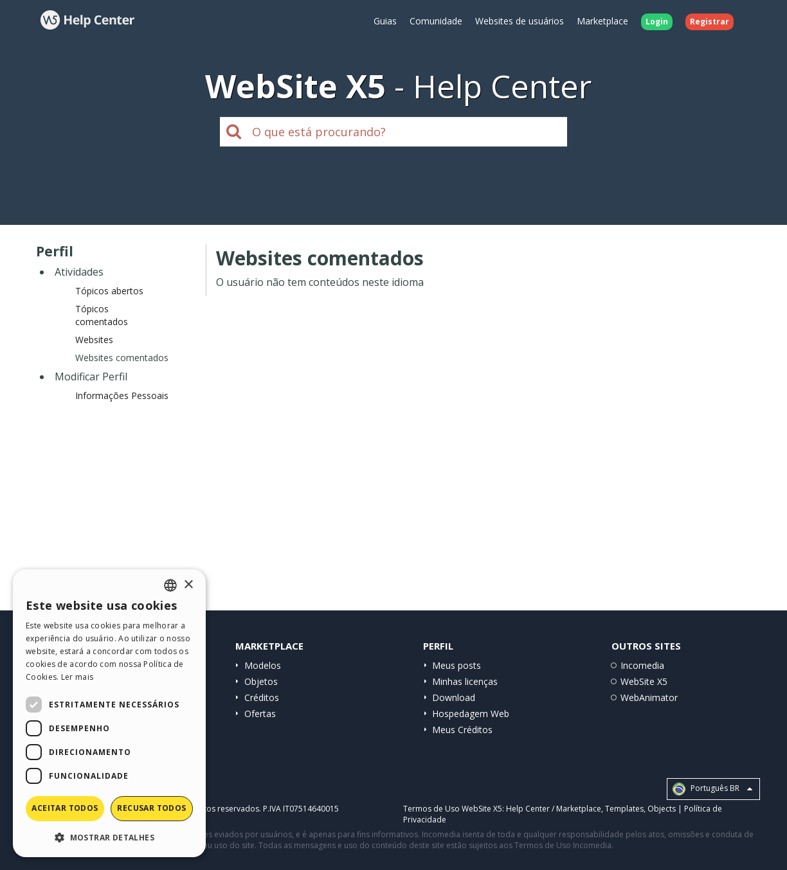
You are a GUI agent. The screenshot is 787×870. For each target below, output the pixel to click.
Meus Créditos (462, 730)
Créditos (261, 697)
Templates (624, 808)
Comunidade (436, 21)
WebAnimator (649, 697)
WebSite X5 (643, 681)
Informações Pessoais (121, 395)
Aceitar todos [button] (65, 808)
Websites (94, 339)
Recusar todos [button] (151, 808)
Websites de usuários (519, 21)
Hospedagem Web (470, 713)
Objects (661, 808)
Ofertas (260, 713)
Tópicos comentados (101, 315)
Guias (385, 21)
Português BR (712, 789)
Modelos (262, 665)
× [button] (188, 585)
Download (453, 697)
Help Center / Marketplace (553, 808)
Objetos (261, 681)
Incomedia (642, 665)
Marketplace (602, 21)
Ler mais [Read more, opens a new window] (77, 676)
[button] (109, 837)
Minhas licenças (465, 681)
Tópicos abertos (109, 291)
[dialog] (109, 713)
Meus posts (456, 665)
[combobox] (170, 585)
